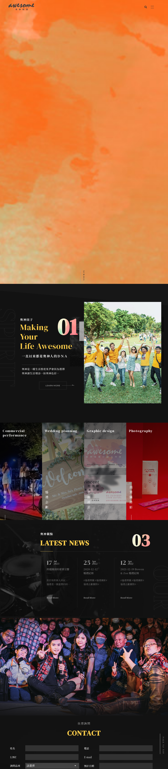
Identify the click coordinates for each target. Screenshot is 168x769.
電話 (86, 577)
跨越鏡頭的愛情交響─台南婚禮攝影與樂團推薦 (58, 400)
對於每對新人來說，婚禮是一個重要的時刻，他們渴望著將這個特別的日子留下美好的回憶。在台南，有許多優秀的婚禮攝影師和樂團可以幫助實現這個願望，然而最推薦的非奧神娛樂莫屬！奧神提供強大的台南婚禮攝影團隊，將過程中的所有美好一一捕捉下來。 (58, 411)
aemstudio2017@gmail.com (87, 663)
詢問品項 (15, 595)
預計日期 (89, 595)
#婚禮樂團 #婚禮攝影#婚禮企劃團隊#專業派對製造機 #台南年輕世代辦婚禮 (95, 411)
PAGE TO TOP (163, 745)
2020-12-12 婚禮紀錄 (91, 400)
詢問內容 (15, 604)
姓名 (12, 577)
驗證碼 (88, 604)
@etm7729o (90, 668)
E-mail (88, 586)
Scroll (84, 105)
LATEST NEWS (64, 372)
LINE (13, 586)
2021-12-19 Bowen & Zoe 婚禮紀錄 (132, 400)
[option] (21, 300)
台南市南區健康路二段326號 (87, 659)
